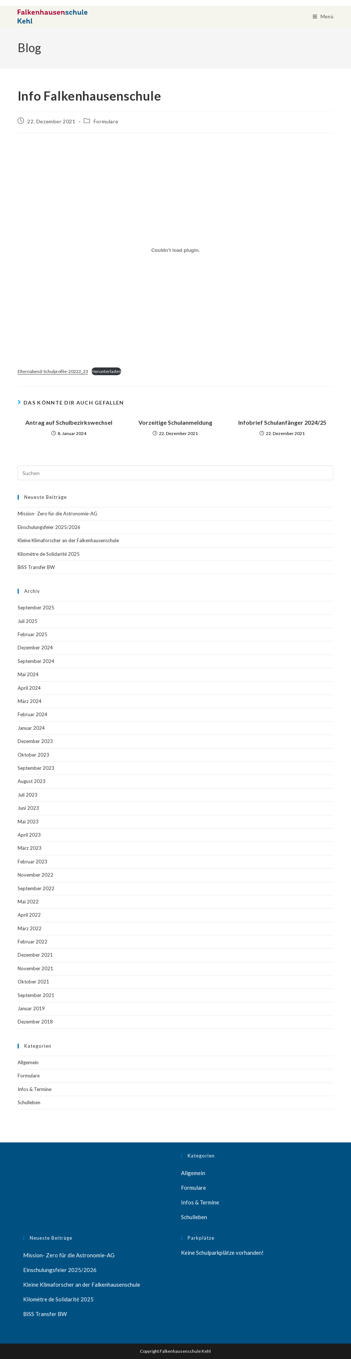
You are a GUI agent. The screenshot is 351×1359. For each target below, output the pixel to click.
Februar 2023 (32, 862)
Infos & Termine (34, 1089)
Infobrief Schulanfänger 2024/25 (282, 422)
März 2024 (29, 701)
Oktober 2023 (33, 755)
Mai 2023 (28, 822)
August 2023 (32, 781)
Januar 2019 (31, 1008)
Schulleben (29, 1102)
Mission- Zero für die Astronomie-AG (57, 514)
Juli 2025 (27, 621)
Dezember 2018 (35, 1022)
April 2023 (29, 835)
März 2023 (29, 848)
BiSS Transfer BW (36, 567)
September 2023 (36, 768)
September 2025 (36, 607)
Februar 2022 (32, 942)
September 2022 (36, 888)
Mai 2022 (28, 902)
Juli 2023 (27, 795)
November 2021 (35, 968)
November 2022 (35, 875)
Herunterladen (106, 371)
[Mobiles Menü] (323, 16)
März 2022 (29, 928)
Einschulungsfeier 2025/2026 (49, 527)
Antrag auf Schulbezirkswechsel (68, 422)
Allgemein (28, 1062)
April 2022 (29, 915)
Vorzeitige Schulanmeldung (175, 422)
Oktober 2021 (33, 982)
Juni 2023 (28, 808)
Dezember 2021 (35, 955)
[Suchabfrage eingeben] (175, 472)
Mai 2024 (28, 674)
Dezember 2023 (35, 741)
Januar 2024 (31, 728)
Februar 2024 (32, 714)
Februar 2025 (32, 634)
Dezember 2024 (35, 647)
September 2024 (36, 661)
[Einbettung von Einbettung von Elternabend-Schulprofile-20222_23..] (175, 250)
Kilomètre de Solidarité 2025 (49, 554)
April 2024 (29, 688)
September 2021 (36, 995)
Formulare (106, 121)
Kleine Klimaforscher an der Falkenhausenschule (68, 540)
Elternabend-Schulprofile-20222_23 (53, 371)
